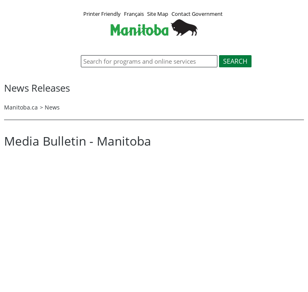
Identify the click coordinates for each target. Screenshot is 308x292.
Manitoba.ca (21, 107)
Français (134, 13)
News (52, 107)
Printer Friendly (102, 13)
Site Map (157, 13)
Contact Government (197, 13)
